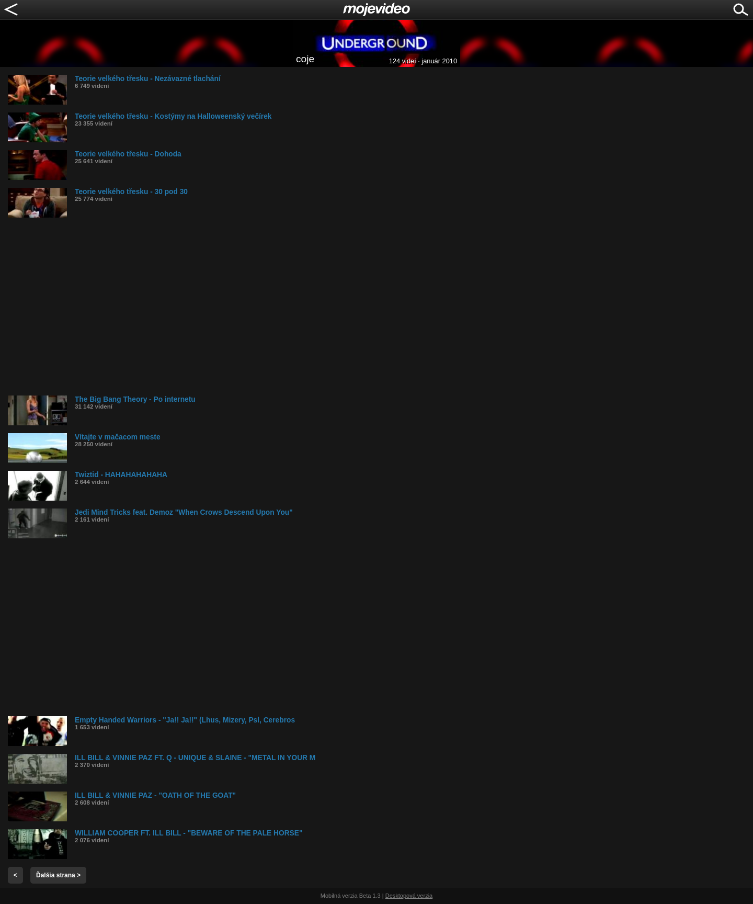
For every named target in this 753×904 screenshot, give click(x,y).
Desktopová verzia (409, 895)
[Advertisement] (321, 306)
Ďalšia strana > (58, 875)
